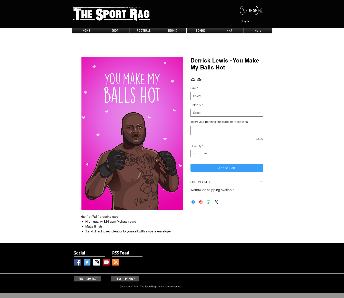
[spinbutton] (200, 153)
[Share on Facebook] (193, 202)
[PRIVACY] (130, 278)
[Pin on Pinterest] (200, 202)
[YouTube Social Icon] (106, 262)
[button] (263, 10)
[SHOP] (249, 10)
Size (194, 88)
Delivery (196, 105)
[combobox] (226, 96)
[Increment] (206, 153)
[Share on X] (216, 202)
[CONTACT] (92, 278)
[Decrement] (193, 153)
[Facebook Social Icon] (77, 262)
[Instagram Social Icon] (96, 262)
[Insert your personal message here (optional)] (227, 130)
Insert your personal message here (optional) (219, 122)
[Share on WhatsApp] (208, 202)
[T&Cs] (120, 278)
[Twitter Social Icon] (87, 262)
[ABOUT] (83, 278)
